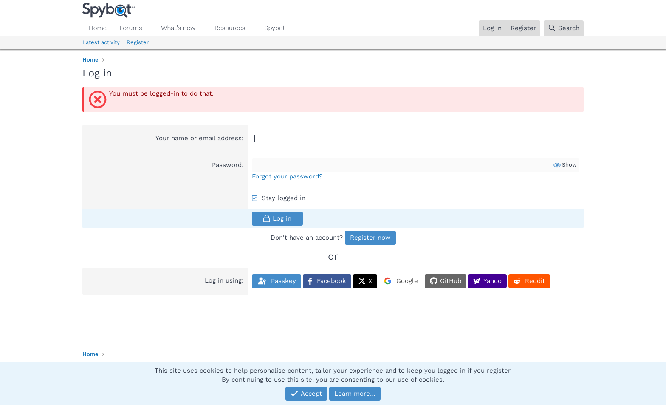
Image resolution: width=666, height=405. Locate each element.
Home (98, 28)
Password (227, 165)
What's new (178, 28)
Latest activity (101, 42)
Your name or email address (198, 138)
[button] (149, 28)
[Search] (564, 28)
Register (138, 42)
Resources (229, 28)
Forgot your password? (287, 176)
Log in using (223, 280)
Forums (130, 28)
